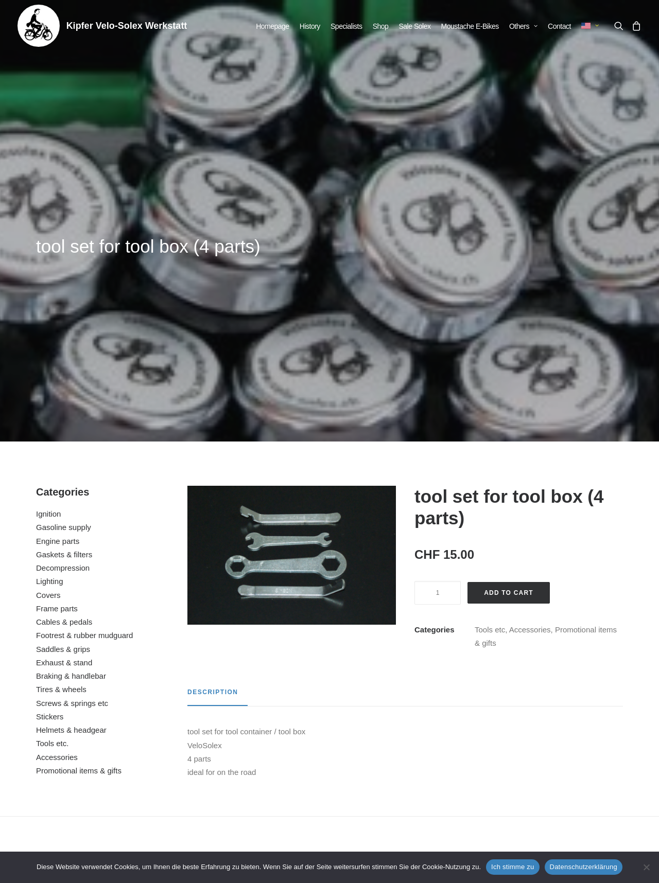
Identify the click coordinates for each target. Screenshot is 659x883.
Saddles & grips (63, 392)
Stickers (49, 460)
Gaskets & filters (64, 298)
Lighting (49, 325)
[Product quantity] (437, 336)
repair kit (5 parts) (91, 738)
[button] (620, 25)
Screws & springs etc (72, 447)
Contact (559, 26)
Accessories (57, 501)
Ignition (48, 257)
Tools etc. (52, 487)
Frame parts (57, 352)
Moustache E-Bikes (470, 26)
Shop (381, 26)
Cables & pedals (64, 365)
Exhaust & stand (64, 406)
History (310, 26)
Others (523, 26)
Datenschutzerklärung (583, 867)
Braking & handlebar (71, 419)
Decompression (63, 311)
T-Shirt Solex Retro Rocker (250, 738)
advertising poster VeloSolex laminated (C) (567, 738)
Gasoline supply (63, 271)
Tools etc (490, 373)
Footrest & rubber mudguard (84, 379)
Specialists (346, 26)
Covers (48, 338)
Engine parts (57, 284)
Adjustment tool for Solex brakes (408, 738)
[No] (646, 867)
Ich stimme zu (512, 867)
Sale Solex (415, 26)
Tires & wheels (61, 433)
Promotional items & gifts (79, 514)
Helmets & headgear (71, 473)
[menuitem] (272, 26)
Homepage (272, 26)
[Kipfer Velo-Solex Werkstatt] (39, 26)
